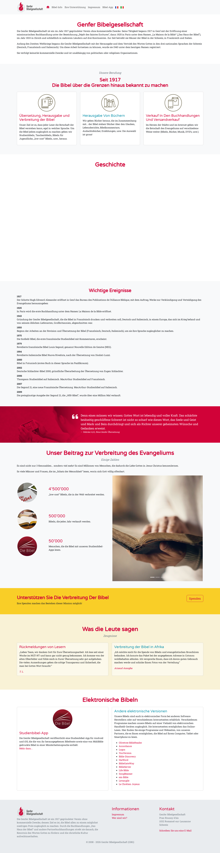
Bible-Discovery (127, 756)
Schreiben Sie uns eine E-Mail (175, 830)
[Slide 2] (157, 577)
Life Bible (124, 770)
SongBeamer (126, 773)
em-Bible (123, 777)
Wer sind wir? (119, 817)
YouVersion (125, 752)
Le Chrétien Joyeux (129, 784)
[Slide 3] (163, 577)
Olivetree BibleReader (130, 742)
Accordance (125, 746)
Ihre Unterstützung (75, 7)
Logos (122, 749)
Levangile (124, 780)
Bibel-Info (57, 7)
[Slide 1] (152, 577)
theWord (123, 759)
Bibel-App (107, 7)
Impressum (94, 7)
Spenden (195, 598)
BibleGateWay (126, 763)
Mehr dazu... (26, 748)
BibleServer (125, 766)
